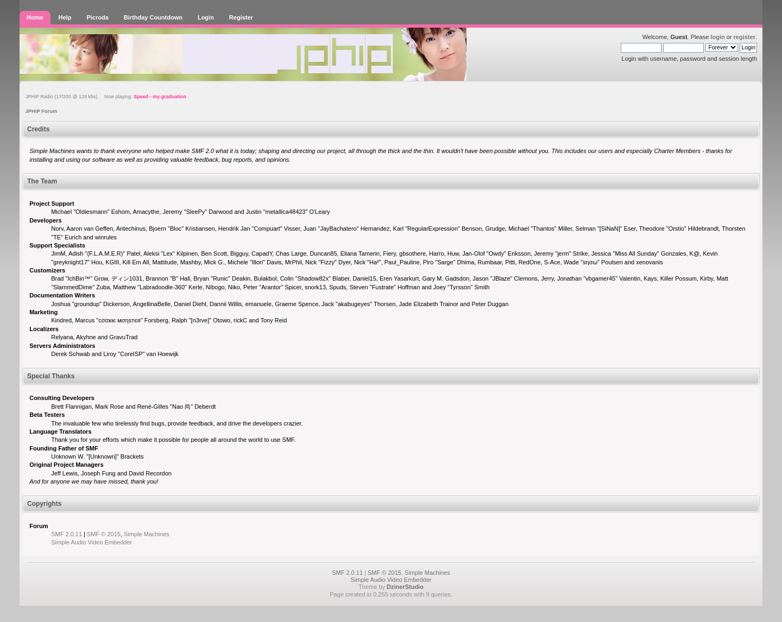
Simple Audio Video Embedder (91, 542)
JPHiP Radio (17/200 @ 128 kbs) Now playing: (106, 96)
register (744, 37)
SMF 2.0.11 (66, 534)
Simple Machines (146, 534)
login (717, 37)
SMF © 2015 (104, 534)
